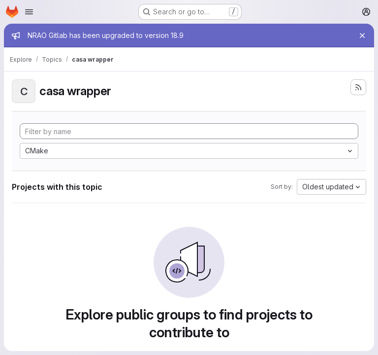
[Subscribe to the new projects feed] (358, 87)
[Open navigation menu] (29, 12)
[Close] (362, 35)
